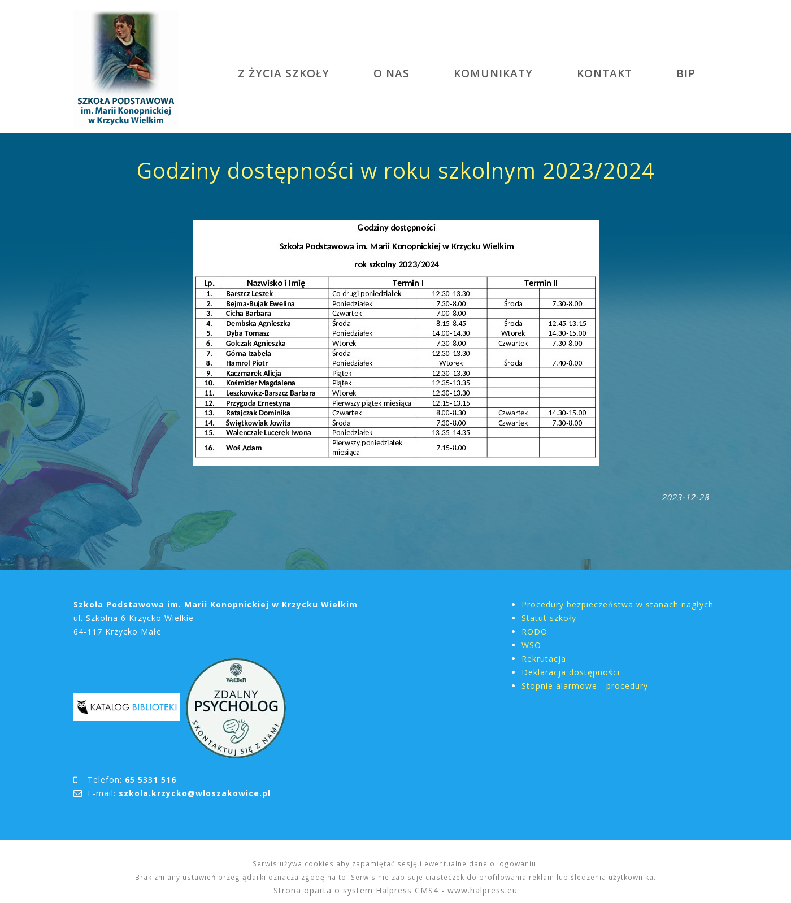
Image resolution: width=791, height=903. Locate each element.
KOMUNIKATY (493, 73)
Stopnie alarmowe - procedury (584, 685)
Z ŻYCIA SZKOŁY (283, 73)
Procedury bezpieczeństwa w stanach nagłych (617, 604)
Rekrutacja (543, 658)
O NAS (391, 73)
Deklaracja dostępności (570, 672)
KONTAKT (604, 73)
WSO (531, 645)
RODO (534, 631)
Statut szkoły (548, 618)
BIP (686, 73)
